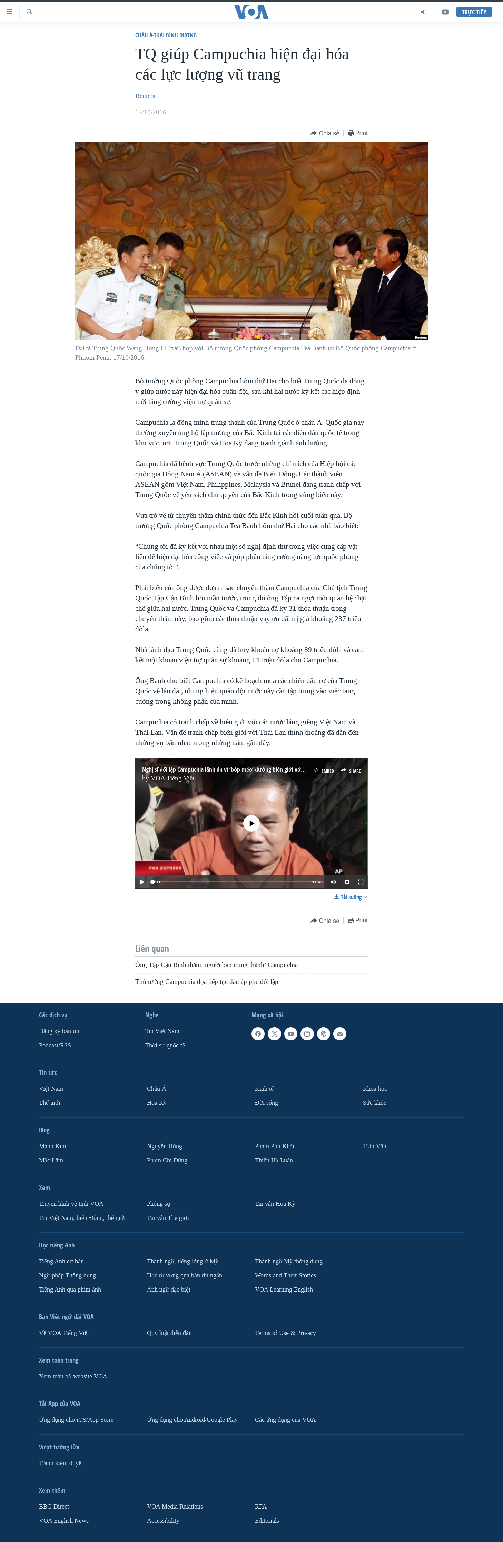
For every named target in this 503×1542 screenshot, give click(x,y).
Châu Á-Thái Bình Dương (166, 35)
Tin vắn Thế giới (168, 1218)
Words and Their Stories (285, 1275)
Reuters (145, 96)
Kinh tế (264, 1089)
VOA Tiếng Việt (172, 778)
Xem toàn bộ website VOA (73, 1376)
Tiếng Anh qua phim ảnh (70, 1290)
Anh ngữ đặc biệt (168, 1290)
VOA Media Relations (175, 1507)
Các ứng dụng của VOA (285, 1420)
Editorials (267, 1521)
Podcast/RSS (55, 1045)
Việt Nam (51, 1089)
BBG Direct (54, 1507)
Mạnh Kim (52, 1146)
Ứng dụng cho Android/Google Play (192, 1420)
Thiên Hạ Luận (274, 1160)
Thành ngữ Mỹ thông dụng (289, 1261)
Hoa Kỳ (157, 1103)
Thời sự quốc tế (165, 1045)
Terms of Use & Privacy (285, 1333)
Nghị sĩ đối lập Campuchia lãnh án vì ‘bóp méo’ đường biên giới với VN (226, 769)
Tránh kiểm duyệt (61, 1463)
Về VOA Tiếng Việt (64, 1333)
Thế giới (49, 1103)
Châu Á (156, 1089)
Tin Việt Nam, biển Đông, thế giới (82, 1218)
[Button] (324, 133)
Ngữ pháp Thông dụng (67, 1275)
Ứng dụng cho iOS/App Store (76, 1420)
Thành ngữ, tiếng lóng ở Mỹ (182, 1261)
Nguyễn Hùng (164, 1146)
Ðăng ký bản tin (59, 1031)
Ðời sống (266, 1103)
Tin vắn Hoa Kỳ (275, 1204)
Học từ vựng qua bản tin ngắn (184, 1275)
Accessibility (163, 1521)
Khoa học (375, 1089)
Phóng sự (158, 1204)
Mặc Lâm (51, 1160)
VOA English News (64, 1521)
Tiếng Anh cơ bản (61, 1261)
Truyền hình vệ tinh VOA (71, 1204)
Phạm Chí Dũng (167, 1160)
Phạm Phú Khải (274, 1146)
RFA (261, 1507)
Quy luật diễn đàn (169, 1333)
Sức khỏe (374, 1103)
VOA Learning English (284, 1290)
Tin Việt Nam (162, 1031)
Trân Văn (374, 1146)
